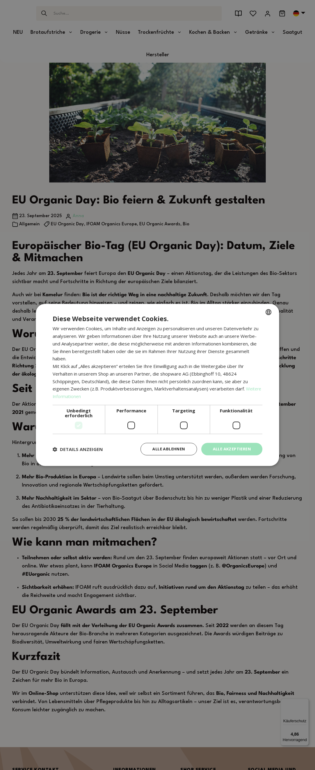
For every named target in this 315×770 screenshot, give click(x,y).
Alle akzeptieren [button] (230, 449)
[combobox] (268, 312)
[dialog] (157, 385)
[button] (78, 449)
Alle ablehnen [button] (163, 449)
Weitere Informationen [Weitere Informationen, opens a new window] (76, 396)
